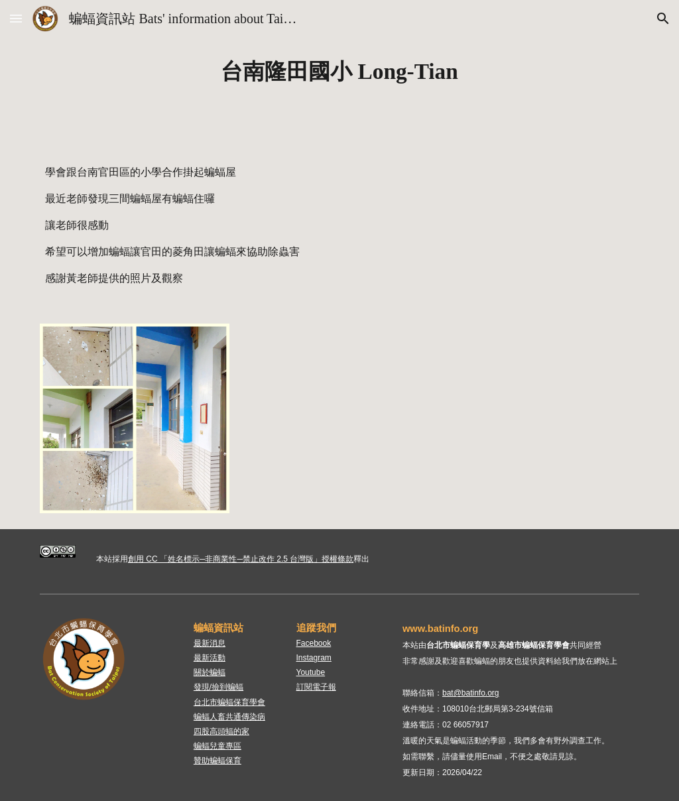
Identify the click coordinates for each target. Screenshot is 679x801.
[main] (340, 71)
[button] (16, 18)
